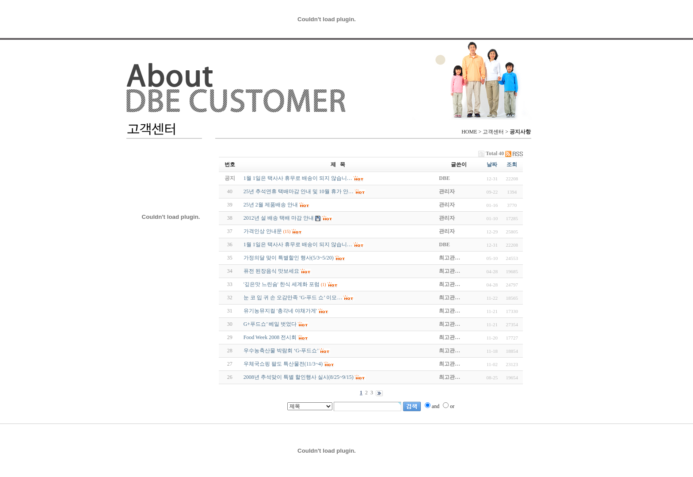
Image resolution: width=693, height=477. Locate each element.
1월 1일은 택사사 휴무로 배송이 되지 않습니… (298, 244)
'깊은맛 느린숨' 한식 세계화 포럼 (282, 284)
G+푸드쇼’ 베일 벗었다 (270, 324)
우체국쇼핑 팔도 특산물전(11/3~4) (283, 364)
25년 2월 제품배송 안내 (271, 205)
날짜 (492, 164)
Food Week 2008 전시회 (270, 337)
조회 (511, 164)
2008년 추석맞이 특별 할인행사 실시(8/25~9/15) (299, 377)
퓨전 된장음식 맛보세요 (271, 271)
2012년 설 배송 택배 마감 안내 (279, 218)
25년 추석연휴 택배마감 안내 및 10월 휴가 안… (299, 191)
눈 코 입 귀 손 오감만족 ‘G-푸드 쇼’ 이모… (293, 297)
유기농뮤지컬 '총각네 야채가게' (280, 311)
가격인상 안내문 (263, 231)
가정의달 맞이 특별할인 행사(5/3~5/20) (289, 258)
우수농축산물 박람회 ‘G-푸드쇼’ (281, 350)
